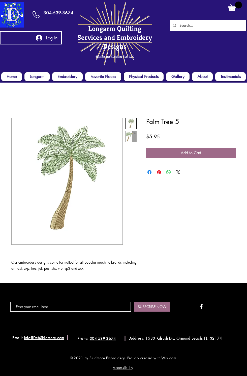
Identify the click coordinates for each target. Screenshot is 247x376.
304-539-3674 (58, 13)
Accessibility (123, 367)
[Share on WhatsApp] (169, 172)
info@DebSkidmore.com (44, 337)
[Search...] (207, 25)
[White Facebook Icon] (201, 306)
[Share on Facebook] (149, 172)
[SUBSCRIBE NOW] (152, 307)
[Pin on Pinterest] (159, 172)
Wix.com (168, 358)
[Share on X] (178, 172)
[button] (235, 6)
